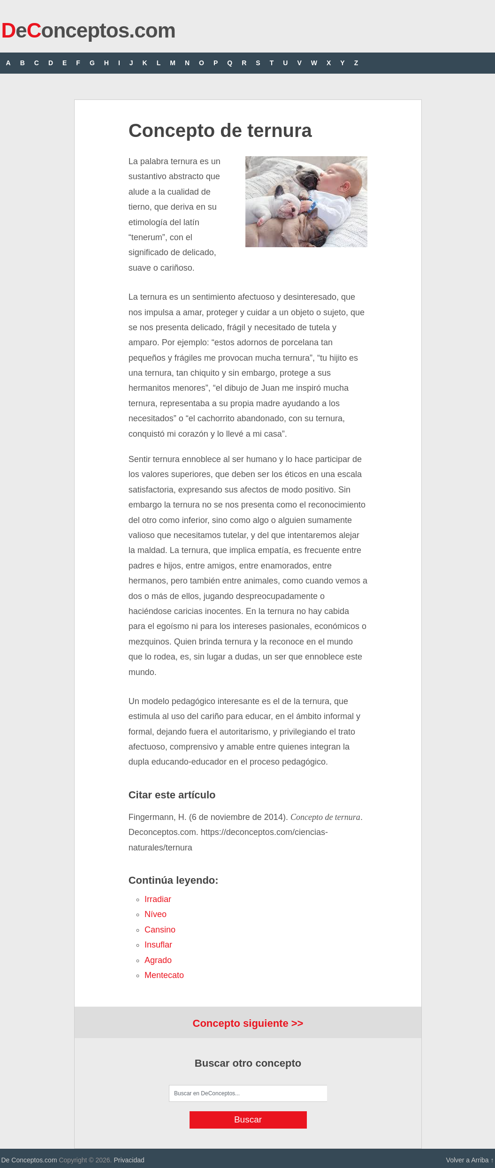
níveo (156, 914)
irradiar (158, 899)
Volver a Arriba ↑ (470, 1160)
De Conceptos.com (29, 1160)
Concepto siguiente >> (248, 1023)
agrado (158, 960)
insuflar (158, 944)
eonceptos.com (88, 30)
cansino (160, 929)
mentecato (164, 975)
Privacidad (129, 1160)
